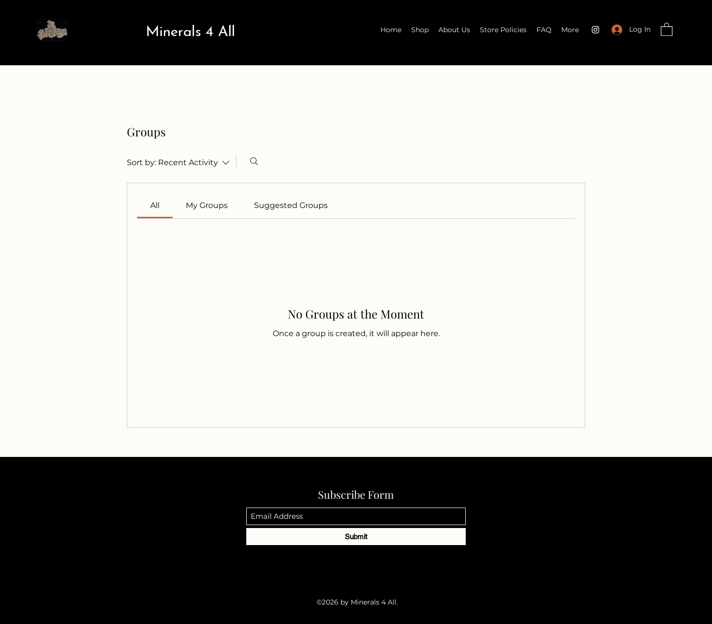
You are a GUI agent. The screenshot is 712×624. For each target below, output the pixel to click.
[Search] (254, 161)
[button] (666, 29)
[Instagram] (595, 30)
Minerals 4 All (190, 32)
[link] (154, 205)
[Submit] (356, 536)
